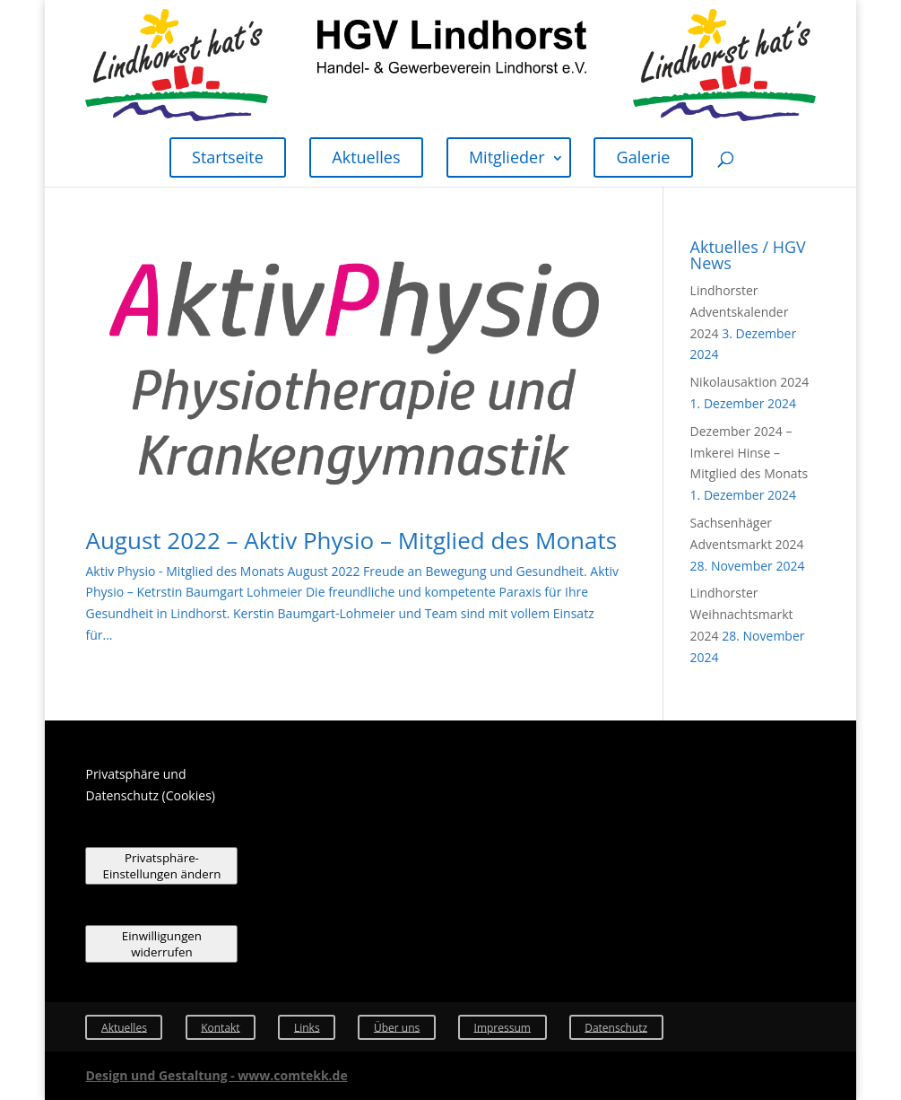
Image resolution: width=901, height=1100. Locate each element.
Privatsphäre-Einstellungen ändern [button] (162, 866)
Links (307, 1027)
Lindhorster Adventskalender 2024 (739, 312)
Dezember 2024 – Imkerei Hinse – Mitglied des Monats (749, 453)
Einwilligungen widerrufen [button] (162, 944)
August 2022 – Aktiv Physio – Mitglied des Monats (351, 540)
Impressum (502, 1027)
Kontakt (220, 1027)
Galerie (644, 157)
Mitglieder (507, 157)
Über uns (397, 1027)
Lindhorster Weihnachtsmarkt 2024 (741, 614)
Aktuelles (366, 157)
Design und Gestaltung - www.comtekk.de (216, 1075)
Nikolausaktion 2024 (750, 381)
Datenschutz (616, 1027)
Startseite (228, 157)
